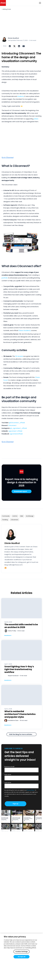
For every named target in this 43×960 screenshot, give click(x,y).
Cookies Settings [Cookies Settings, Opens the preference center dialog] (21, 951)
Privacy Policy (30, 790)
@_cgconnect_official (18, 428)
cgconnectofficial (16, 434)
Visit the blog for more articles (20, 734)
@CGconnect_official (17, 422)
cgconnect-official (15, 431)
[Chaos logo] (3, 3)
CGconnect (12, 425)
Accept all (21, 956)
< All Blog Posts (6, 9)
